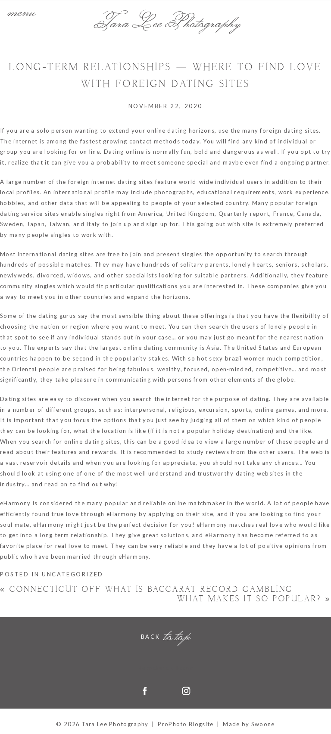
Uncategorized (72, 574)
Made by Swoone (249, 724)
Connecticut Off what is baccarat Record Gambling (146, 589)
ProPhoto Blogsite (185, 724)
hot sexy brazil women (231, 358)
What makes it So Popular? (254, 599)
